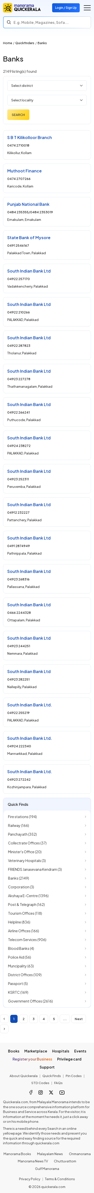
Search (18, 115)
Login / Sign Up (66, 8)
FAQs (58, 1083)
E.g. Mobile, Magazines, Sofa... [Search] (41, 22)
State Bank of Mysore (28, 237)
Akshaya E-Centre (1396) (28, 895)
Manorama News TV (33, 1161)
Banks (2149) (18, 878)
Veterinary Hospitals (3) (27, 860)
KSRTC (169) (18, 992)
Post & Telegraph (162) (26, 904)
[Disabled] (4, 1019)
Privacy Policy (29, 1179)
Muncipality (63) (21, 966)
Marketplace (35, 1051)
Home (7, 43)
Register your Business (32, 1059)
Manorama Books (17, 1154)
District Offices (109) (25, 974)
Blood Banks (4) (21, 948)
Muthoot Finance (24, 170)
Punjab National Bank (28, 204)
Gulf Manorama (47, 1169)
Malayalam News (50, 1154)
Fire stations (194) (22, 816)
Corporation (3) (21, 887)
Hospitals (60, 1051)
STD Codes (40, 1083)
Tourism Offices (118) (25, 913)
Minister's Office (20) (25, 851)
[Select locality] (47, 100)
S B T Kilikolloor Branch (29, 137)
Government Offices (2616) (30, 1001)
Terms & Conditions (60, 1179)
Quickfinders (24, 43)
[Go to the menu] (87, 8)
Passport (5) (18, 983)
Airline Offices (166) (23, 931)
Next (79, 1019)
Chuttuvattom (65, 1161)
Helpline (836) (19, 922)
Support (47, 1067)
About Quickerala (24, 1076)
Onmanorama (80, 1154)
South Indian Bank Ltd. (29, 704)
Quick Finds (51, 1076)
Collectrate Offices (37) (27, 843)
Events (80, 1051)
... (65, 1019)
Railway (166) (18, 825)
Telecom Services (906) (27, 939)
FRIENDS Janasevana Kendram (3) (35, 869)
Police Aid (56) (19, 957)
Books (13, 1051)
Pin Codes (74, 1076)
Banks (42, 43)
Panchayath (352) (22, 834)
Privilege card (69, 1059)
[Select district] (47, 85)
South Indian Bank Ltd (29, 271)
